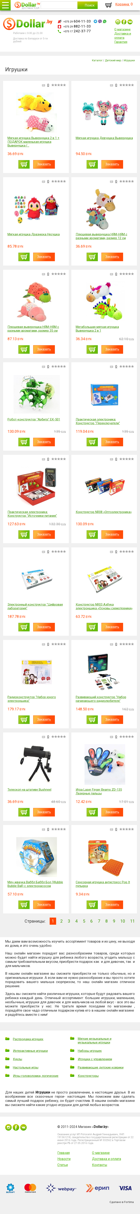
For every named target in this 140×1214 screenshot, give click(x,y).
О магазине (122, 29)
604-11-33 (77, 21)
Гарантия (120, 42)
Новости (64, 1159)
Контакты (99, 1165)
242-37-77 (77, 31)
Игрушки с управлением (95, 1059)
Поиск (90, 5)
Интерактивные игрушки (30, 1051)
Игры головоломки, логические (35, 1076)
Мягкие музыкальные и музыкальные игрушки (94, 1040)
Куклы (17, 1059)
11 (132, 921)
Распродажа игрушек (28, 1039)
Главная (63, 1153)
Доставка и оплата (106, 1159)
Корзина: (122, 4)
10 (122, 921)
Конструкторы (88, 1076)
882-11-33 (77, 26)
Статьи (62, 1165)
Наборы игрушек (90, 1051)
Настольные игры (25, 1067)
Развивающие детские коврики (101, 1067)
